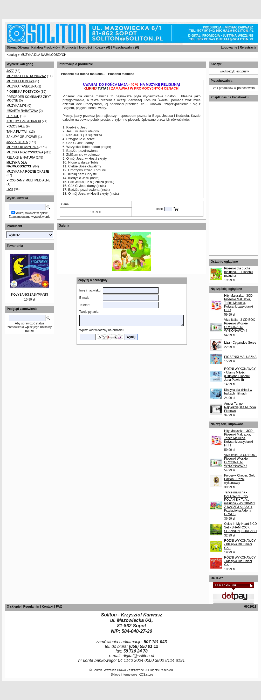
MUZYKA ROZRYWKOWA (24, 152)
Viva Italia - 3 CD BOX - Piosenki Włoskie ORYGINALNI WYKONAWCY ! (240, 325)
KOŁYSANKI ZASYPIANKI (29, 294)
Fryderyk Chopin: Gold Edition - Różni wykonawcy (239, 479)
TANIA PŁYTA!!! (17, 131)
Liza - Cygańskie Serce (240, 342)
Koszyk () (102, 47)
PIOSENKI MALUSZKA (240, 357)
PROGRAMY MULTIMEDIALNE (28, 180)
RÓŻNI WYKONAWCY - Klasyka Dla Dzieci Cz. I (240, 544)
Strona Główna (18, 47)
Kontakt (47, 606)
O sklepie (13, 606)
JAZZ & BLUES (17, 142)
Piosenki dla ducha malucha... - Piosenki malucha (238, 272)
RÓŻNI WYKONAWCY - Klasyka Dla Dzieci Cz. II (240, 561)
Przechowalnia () (126, 47)
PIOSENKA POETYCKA (23, 91)
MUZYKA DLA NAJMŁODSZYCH (43, 55)
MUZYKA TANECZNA (21, 86)
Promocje (69, 47)
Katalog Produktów (45, 47)
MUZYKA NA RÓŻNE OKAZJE (27, 171)
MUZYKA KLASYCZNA (22, 147)
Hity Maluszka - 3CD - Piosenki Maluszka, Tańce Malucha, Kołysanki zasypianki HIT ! (239, 303)
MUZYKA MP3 (16, 105)
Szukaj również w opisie (31, 213)
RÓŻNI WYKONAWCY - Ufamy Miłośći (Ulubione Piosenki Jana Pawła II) (240, 374)
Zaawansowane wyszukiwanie (30, 217)
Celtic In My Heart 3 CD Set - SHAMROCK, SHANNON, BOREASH (240, 527)
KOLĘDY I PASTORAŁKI (23, 121)
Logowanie (229, 47)
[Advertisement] (62, 8)
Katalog (11, 55)
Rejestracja (248, 47)
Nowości (85, 47)
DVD (9, 189)
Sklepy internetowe (124, 674)
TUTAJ (103, 88)
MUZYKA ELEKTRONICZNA (26, 76)
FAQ (59, 606)
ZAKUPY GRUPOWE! (21, 137)
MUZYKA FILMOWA (20, 81)
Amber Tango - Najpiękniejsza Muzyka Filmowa (240, 407)
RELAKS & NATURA (20, 157)
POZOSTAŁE (15, 126)
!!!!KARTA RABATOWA (22, 111)
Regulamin (31, 606)
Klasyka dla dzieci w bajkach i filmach (238, 391)
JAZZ (10, 71)
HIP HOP (12, 116)
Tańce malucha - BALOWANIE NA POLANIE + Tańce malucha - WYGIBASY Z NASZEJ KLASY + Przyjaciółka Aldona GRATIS (239, 503)
